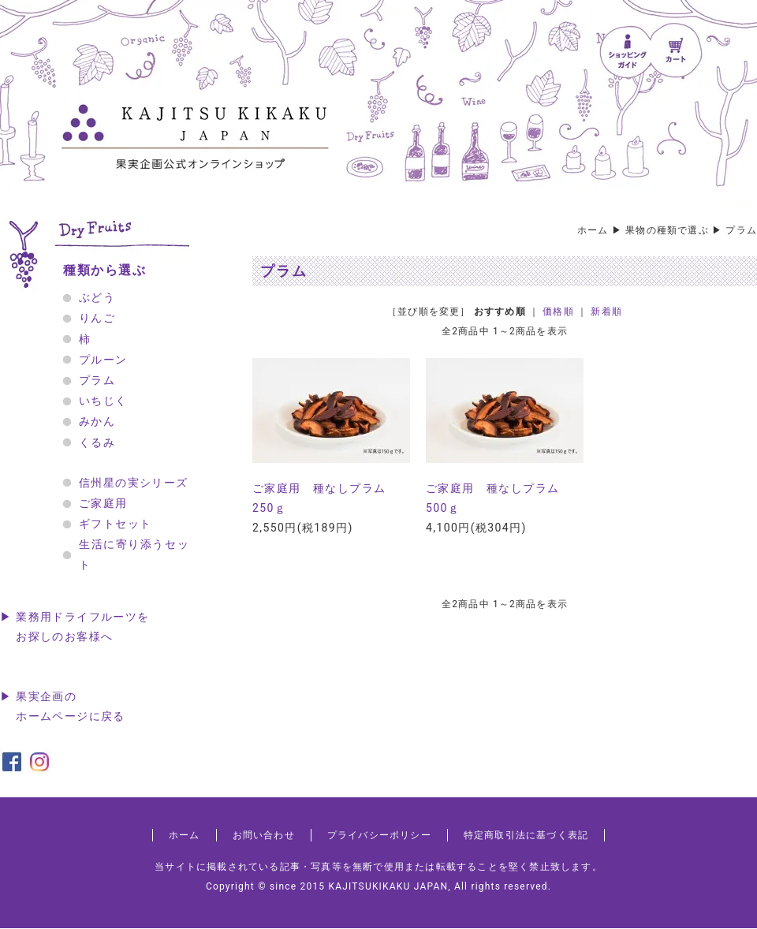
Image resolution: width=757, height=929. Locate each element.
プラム (741, 230)
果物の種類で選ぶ (667, 230)
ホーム (593, 230)
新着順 (606, 311)
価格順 (558, 311)
